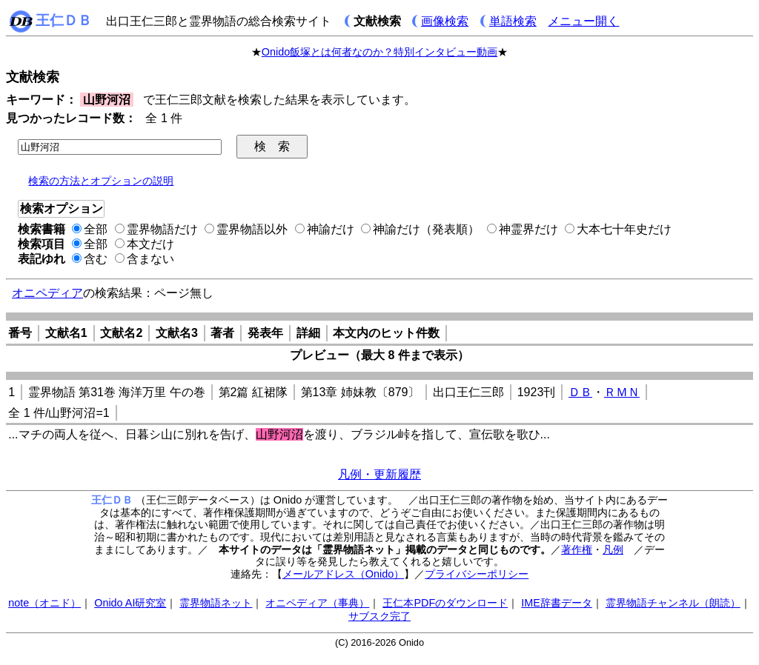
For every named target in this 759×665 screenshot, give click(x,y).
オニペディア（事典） (317, 603)
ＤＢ (580, 392)
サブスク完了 (379, 616)
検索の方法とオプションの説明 (100, 181)
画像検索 (444, 21)
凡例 (613, 549)
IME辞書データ (556, 603)
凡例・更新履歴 (379, 474)
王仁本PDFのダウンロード (445, 603)
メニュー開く (583, 21)
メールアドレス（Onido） (343, 574)
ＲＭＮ (622, 392)
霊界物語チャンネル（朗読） (673, 603)
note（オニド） (44, 603)
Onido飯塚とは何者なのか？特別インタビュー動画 (379, 52)
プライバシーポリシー (476, 574)
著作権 (576, 549)
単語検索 (513, 21)
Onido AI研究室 (130, 603)
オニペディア (47, 293)
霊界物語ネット (215, 603)
